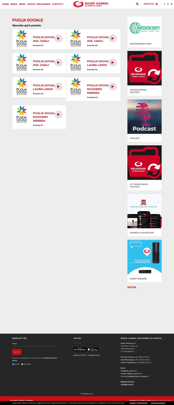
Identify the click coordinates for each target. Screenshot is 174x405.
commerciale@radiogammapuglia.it (134, 376)
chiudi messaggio (158, 403)
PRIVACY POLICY (80, 355)
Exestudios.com (87, 394)
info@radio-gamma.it (129, 371)
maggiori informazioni (138, 403)
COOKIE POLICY (94, 355)
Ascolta (151, 4)
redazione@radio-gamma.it (131, 374)
